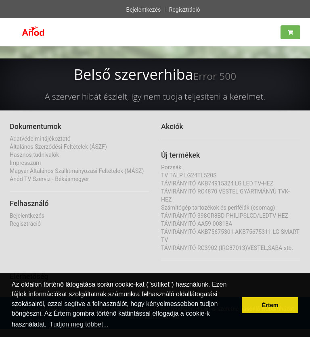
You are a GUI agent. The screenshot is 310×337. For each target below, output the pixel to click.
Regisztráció (184, 9)
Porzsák (171, 167)
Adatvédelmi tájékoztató (40, 138)
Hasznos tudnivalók (34, 155)
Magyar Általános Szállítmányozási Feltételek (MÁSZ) (77, 171)
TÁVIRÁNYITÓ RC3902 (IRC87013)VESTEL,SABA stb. (227, 248)
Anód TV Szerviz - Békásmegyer (49, 179)
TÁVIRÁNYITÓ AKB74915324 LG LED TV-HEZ (217, 183)
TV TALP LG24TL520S (189, 175)
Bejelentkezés (143, 9)
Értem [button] (270, 305)
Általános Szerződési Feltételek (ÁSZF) (58, 147)
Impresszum (25, 163)
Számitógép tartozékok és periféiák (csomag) (218, 207)
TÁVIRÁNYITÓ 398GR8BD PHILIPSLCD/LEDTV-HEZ (224, 215)
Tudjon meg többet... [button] (79, 324)
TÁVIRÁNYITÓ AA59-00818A (196, 224)
